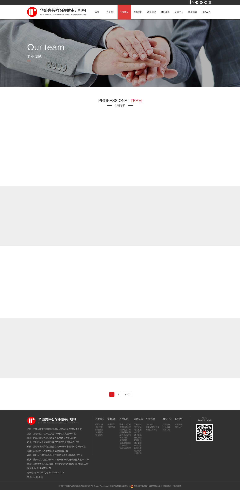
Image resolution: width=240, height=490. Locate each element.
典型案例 (138, 12)
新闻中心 (179, 12)
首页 (97, 12)
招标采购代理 (125, 448)
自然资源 (138, 438)
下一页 (127, 394)
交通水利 (138, 453)
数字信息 (138, 445)
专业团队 (124, 12)
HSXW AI (206, 12)
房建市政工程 (125, 424)
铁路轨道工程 (125, 427)
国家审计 (123, 438)
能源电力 (138, 451)
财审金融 (138, 435)
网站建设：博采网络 (172, 486)
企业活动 (99, 432)
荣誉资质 (99, 430)
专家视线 (150, 424)
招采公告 (166, 430)
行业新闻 (166, 427)
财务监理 (138, 443)
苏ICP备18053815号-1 (120, 486)
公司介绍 (99, 424)
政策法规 (151, 12)
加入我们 (178, 427)
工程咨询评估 (125, 435)
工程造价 (138, 424)
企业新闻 (166, 424)
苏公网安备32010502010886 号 (146, 486)
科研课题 (165, 12)
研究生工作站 (151, 430)
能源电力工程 (125, 430)
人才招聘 (178, 424)
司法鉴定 (123, 440)
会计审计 (138, 432)
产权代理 (123, 445)
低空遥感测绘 (125, 443)
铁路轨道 (138, 448)
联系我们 (192, 12)
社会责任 (99, 435)
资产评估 (138, 427)
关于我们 (110, 12)
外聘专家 (111, 427)
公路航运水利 (125, 432)
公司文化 (99, 427)
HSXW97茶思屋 (152, 427)
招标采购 (138, 440)
